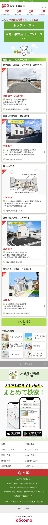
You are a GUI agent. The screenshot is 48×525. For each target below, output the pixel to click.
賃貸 (3, 444)
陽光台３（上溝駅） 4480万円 (17, 269)
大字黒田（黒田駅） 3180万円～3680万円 (22, 65)
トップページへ (24, 25)
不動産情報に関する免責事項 (13, 492)
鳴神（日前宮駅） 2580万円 (16, 116)
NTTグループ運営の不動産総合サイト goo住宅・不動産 (17, 1)
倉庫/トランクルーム (33, 466)
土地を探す (5, 461)
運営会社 (39, 502)
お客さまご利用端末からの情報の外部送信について (23, 483)
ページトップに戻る (24, 364)
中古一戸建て (30, 455)
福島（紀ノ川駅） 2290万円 (16, 218)
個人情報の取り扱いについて (33, 492)
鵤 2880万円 (8, 166)
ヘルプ (22, 502)
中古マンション (31, 450)
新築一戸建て (6, 455)
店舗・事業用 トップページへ (24, 36)
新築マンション (7, 450)
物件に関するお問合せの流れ (19, 487)
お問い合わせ (30, 502)
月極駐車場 (29, 444)
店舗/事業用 (6, 466)
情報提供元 (33, 487)
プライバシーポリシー (11, 502)
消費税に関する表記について (23, 496)
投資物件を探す (31, 461)
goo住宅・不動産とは (23, 479)
